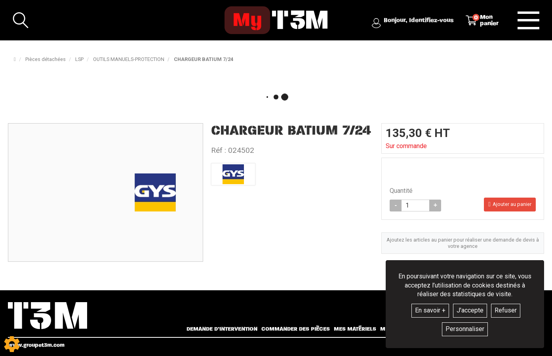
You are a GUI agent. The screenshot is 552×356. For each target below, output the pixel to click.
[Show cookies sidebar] (12, 344)
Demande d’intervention (222, 329)
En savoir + (430, 310)
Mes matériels (355, 329)
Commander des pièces (295, 329)
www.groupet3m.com (36, 345)
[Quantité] (415, 205)
